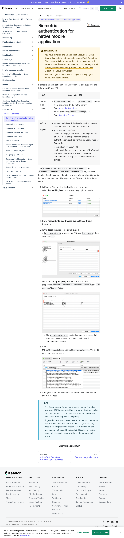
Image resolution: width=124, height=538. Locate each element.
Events (102, 486)
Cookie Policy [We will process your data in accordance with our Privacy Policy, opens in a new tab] (25, 535)
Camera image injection (15, 124)
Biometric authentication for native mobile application (19, 119)
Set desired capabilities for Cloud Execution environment (15, 90)
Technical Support (84, 490)
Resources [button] (68, 8)
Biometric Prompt (66, 115)
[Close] (120, 532)
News (101, 490)
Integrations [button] (7, 109)
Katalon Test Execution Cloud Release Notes (17, 20)
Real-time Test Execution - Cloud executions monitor (15, 75)
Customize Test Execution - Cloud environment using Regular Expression (19, 161)
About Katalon (105, 482)
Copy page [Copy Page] (93, 25)
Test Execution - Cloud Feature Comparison (14, 32)
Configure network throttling (17, 132)
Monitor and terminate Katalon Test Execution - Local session (16, 65)
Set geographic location (15, 155)
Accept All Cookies (101, 532)
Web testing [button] (7, 38)
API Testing (34, 490)
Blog (54, 494)
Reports (56, 502)
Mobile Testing (36, 494)
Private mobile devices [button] (11, 51)
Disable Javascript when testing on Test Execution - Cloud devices (19, 146)
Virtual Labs (57, 490)
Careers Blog (105, 502)
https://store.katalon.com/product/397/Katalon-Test (69, 67)
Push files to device (13, 171)
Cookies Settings (82, 532)
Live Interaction (8, 80)
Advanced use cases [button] (10, 114)
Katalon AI (33, 482)
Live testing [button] (7, 46)
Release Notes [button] (42, 8)
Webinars (56, 498)
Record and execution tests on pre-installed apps (20, 176)
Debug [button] (5, 84)
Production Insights (14, 502)
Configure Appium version (16, 128)
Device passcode (12, 140)
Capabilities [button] (26, 8)
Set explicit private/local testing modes (18, 182)
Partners (103, 494)
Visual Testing (35, 502)
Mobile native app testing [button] (12, 42)
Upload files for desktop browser (18, 167)
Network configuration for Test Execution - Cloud (14, 96)
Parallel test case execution (13, 70)
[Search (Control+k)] (88, 8)
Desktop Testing (36, 498)
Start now (108, 8)
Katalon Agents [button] (8, 59)
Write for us (57, 513)
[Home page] (40, 16)
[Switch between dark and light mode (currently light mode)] (120, 8)
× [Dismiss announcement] (121, 2)
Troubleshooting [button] (8, 188)
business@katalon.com (29, 524)
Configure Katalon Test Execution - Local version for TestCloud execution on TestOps (17, 103)
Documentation (83, 482)
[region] (62, 532)
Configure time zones (14, 136)
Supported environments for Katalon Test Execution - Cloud (16, 26)
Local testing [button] (7, 55)
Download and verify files (16, 151)
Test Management (14, 490)
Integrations (34, 506)
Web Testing (34, 486)
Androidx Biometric (67, 108)
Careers (102, 498)
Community (81, 486)
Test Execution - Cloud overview (15, 15)
